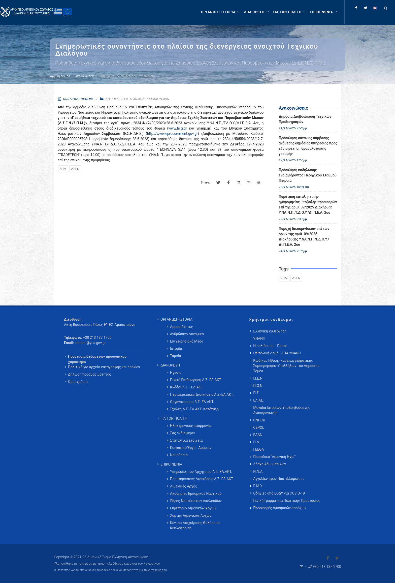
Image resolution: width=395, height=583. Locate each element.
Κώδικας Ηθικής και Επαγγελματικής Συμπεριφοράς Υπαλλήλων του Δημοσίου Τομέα (286, 365)
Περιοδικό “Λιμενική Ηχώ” (274, 457)
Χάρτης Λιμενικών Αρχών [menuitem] (190, 515)
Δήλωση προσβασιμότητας (89, 374)
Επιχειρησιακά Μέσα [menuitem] (186, 341)
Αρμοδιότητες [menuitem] (181, 327)
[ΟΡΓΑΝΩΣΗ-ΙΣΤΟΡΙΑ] (221, 12)
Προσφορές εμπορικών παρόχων (279, 508)
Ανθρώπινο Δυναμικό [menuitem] (187, 334)
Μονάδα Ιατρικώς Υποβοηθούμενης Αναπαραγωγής (281, 410)
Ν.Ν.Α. (258, 471)
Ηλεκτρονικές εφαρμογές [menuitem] (191, 426)
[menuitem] (325, 12)
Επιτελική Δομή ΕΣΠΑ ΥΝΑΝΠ (277, 353)
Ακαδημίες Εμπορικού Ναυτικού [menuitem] (195, 494)
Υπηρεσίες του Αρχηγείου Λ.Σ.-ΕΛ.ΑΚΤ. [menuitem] (201, 472)
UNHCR (259, 420)
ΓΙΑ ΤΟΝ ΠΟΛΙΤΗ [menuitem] (173, 418)
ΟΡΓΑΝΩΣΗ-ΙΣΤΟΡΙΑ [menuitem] (176, 319)
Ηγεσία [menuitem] (175, 373)
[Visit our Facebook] (328, 558)
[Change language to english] (375, 8)
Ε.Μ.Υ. (258, 486)
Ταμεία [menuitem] (175, 356)
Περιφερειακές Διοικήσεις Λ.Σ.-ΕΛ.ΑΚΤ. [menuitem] (202, 394)
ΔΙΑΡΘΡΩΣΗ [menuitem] (170, 365)
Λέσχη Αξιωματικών (269, 464)
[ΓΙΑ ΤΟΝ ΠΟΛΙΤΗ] (290, 12)
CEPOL (258, 427)
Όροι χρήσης (78, 382)
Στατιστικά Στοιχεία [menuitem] (186, 440)
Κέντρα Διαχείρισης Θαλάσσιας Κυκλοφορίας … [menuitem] (195, 525)
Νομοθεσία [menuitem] (179, 455)
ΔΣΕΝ (75, 169)
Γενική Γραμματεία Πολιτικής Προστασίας (286, 501)
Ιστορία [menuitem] (176, 349)
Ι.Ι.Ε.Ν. (258, 378)
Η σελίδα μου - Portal (269, 346)
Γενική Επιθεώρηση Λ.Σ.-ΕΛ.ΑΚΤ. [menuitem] (196, 380)
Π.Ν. (256, 442)
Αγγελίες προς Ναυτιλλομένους (278, 479)
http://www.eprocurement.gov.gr (172, 134)
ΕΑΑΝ (257, 435)
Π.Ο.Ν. (258, 386)
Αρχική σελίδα (60, 76)
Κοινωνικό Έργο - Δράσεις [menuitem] (191, 448)
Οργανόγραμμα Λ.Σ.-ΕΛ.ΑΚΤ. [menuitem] (192, 402)
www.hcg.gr (177, 128)
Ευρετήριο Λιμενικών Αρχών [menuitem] (193, 508)
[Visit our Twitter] (337, 558)
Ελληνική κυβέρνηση (269, 331)
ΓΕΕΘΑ (258, 449)
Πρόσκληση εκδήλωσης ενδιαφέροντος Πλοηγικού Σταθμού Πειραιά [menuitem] (308, 175)
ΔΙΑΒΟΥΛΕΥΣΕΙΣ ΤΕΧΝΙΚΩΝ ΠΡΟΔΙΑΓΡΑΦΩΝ (137, 99)
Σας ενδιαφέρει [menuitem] (182, 433)
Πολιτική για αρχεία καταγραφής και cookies (104, 367)
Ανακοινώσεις (84, 76)
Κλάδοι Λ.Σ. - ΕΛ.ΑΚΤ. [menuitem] (187, 387)
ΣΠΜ (63, 169)
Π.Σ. (256, 393)
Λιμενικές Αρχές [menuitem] (183, 486)
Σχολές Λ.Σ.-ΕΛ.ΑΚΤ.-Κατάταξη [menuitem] (194, 409)
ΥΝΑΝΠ (259, 338)
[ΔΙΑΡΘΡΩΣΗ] (257, 12)
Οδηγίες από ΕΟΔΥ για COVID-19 (279, 493)
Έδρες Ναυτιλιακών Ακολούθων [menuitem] (196, 501)
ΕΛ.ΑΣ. (258, 400)
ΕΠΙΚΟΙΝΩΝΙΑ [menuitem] (171, 464)
